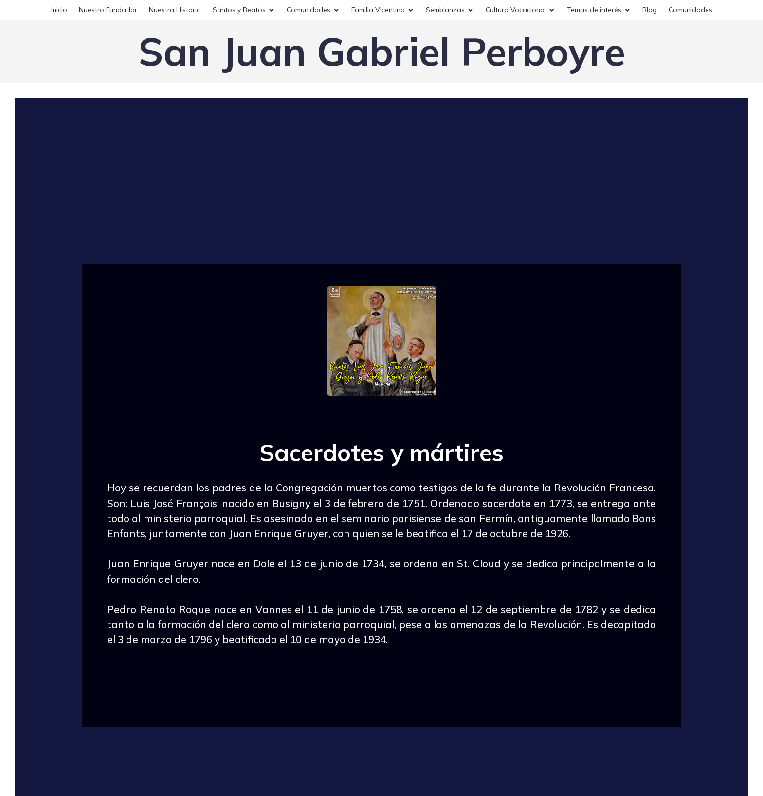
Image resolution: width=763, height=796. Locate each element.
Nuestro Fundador (108, 9)
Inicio (59, 9)
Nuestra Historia (175, 9)
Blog (649, 9)
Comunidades (690, 9)
